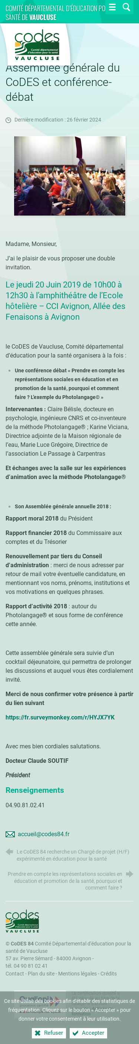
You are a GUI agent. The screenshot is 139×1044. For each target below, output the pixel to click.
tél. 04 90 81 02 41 (27, 966)
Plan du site (41, 974)
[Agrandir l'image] (70, 175)
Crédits (108, 974)
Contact (15, 974)
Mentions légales (77, 974)
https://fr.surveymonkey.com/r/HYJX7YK (60, 717)
